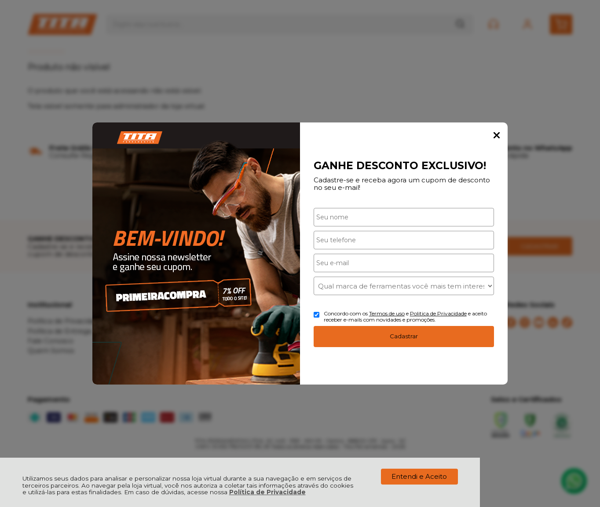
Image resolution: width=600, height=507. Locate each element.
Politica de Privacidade (438, 313)
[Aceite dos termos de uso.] (316, 315)
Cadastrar (404, 336)
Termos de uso (387, 313)
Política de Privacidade (267, 492)
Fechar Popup (496, 135)
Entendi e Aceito (419, 476)
